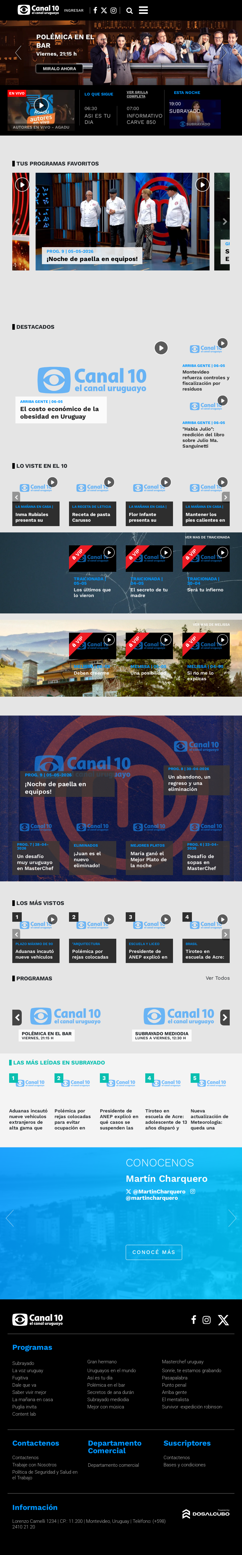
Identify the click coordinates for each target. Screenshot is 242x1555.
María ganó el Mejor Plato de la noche (148, 859)
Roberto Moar (157, 1178)
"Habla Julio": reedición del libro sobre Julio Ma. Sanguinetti (203, 437)
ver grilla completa (137, 94)
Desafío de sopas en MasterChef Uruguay (201, 865)
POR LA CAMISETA (66, 45)
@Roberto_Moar (148, 1197)
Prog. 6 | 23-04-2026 (202, 846)
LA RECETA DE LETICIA (91, 507)
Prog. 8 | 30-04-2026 (188, 769)
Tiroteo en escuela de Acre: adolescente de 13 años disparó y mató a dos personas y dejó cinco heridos (166, 1128)
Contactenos (25, 1457)
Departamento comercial (113, 1465)
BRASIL (192, 944)
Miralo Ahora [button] (59, 68)
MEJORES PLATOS (147, 845)
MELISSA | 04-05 (205, 666)
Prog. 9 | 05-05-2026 (70, 251)
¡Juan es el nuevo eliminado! (87, 859)
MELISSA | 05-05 (148, 666)
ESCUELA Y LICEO (144, 944)
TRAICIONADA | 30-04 (203, 581)
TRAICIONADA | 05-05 (90, 581)
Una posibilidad (148, 673)
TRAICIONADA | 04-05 (146, 581)
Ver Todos (218, 978)
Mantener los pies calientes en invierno (205, 520)
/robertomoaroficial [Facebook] (158, 1191)
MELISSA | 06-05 (92, 666)
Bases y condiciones (185, 1465)
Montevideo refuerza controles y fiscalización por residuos (205, 380)
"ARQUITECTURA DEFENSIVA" (86, 946)
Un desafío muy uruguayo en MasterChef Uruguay (35, 865)
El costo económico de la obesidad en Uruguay (59, 412)
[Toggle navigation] (143, 10)
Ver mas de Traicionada (207, 537)
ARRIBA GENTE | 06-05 (41, 401)
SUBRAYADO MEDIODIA (161, 1033)
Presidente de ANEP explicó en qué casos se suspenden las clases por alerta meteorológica (119, 1125)
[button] (18, 52)
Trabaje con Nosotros (34, 1465)
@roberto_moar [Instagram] (204, 1197)
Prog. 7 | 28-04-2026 (33, 846)
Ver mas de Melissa (211, 625)
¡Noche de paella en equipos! (92, 259)
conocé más (154, 1252)
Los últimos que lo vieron (92, 592)
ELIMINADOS (86, 845)
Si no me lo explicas (200, 676)
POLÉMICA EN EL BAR (47, 1033)
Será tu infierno (205, 590)
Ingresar (74, 10)
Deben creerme (91, 673)
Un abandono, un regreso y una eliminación (189, 783)
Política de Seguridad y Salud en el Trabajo (45, 1475)
